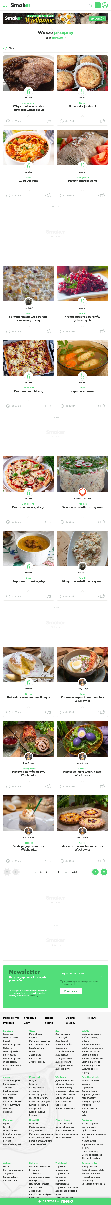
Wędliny (70, 1022)
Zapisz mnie (70, 991)
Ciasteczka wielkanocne (67, 1091)
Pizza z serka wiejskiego (28, 507)
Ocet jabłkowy (89, 1127)
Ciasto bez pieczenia (13, 1101)
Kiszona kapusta (90, 1123)
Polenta (33, 1115)
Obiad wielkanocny (65, 1084)
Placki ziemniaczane (39, 1044)
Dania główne (29, 103)
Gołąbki (33, 1080)
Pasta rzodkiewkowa (39, 1137)
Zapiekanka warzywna (67, 1187)
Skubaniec (8, 1112)
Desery (28, 694)
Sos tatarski (61, 1105)
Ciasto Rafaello (10, 1094)
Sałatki (28, 313)
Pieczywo (92, 1017)
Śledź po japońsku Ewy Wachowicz (28, 847)
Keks (84, 1115)
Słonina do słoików (91, 1158)
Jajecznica (8, 1034)
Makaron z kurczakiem (40, 1041)
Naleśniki (7, 1048)
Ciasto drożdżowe (12, 1084)
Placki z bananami (12, 1065)
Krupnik (33, 1084)
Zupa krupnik (62, 1041)
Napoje (49, 1017)
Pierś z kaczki (35, 1034)
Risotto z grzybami (38, 1094)
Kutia (84, 1112)
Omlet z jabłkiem (11, 1051)
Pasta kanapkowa (12, 1044)
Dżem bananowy (90, 1151)
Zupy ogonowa (63, 1034)
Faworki (7, 1127)
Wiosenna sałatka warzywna (82, 507)
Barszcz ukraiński (64, 1044)
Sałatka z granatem (91, 1065)
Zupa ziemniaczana (65, 1051)
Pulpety (33, 1037)
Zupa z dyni (61, 1037)
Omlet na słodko (11, 1037)
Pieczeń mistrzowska (82, 180)
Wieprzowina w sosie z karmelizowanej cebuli (29, 107)
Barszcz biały (62, 1048)
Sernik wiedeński (37, 1144)
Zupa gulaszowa (64, 1058)
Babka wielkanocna (65, 1094)
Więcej (33, 996)
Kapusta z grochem (91, 1094)
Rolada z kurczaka (91, 1173)
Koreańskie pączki (12, 1144)
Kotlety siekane (36, 1048)
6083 (74, 872)
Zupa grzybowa (89, 1091)
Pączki (6, 1123)
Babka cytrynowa (64, 1098)
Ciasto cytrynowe (11, 1105)
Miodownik (8, 1108)
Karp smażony (89, 1098)
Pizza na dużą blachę (28, 391)
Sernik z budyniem (12, 1080)
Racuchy (7, 1041)
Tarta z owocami (64, 1123)
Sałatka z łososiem (91, 1044)
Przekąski (82, 504)
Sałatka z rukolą (90, 1055)
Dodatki (70, 1017)
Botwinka (34, 1123)
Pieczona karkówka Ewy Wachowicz (28, 773)
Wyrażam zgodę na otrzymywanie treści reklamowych (79, 982)
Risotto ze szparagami (40, 1101)
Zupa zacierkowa (82, 391)
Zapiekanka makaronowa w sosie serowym (39, 1177)
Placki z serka (10, 1055)
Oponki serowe (10, 1130)
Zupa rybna (87, 1087)
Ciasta (82, 103)
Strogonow (8, 1173)
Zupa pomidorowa (64, 1065)
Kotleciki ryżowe (37, 1112)
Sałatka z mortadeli (91, 1062)
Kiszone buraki (89, 1141)
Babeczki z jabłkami (82, 106)
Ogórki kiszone (89, 1130)
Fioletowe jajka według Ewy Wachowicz (82, 773)
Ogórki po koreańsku (92, 1155)
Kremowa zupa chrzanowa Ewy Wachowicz (82, 699)
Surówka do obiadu (91, 1034)
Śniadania (30, 1017)
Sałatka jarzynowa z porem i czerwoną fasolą (28, 318)
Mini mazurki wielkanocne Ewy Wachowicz (82, 847)
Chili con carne (10, 1180)
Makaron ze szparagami (41, 1134)
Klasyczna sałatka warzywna (82, 581)
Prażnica (7, 1069)
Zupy (28, 177)
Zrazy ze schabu (37, 1062)
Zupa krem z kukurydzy (29, 581)
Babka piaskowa (64, 1101)
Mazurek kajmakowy (66, 1127)
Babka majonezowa (65, 1130)
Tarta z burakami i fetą (93, 1170)
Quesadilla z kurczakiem (94, 1184)
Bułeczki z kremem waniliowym (28, 697)
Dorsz (32, 1051)
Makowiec (8, 1098)
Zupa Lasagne (28, 180)
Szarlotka (7, 1087)
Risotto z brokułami (38, 1098)
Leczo (6, 1166)
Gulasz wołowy (10, 1177)
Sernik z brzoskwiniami (40, 1141)
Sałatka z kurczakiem (92, 1048)
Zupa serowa (62, 1055)
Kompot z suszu (89, 1108)
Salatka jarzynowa (91, 1051)
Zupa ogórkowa (63, 1062)
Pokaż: (55, 38)
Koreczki (7, 1141)
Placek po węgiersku (13, 1170)
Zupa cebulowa (63, 1069)
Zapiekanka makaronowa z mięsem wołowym (40, 1194)
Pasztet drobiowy (64, 1087)
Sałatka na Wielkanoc (92, 1058)
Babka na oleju (10, 1091)
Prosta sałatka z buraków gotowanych (82, 318)
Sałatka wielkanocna (66, 1108)
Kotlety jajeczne (89, 1166)
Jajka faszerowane (65, 1080)
